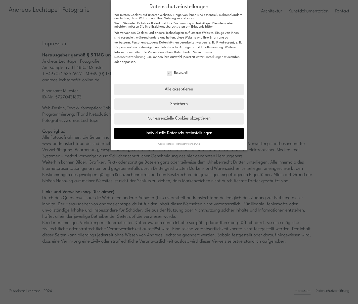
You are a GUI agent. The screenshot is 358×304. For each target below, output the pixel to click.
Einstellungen (213, 57)
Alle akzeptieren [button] (179, 89)
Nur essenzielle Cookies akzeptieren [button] (179, 119)
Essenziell (177, 72)
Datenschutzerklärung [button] (188, 144)
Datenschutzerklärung (129, 57)
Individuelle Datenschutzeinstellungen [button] (179, 133)
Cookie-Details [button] (166, 144)
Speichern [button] (179, 104)
